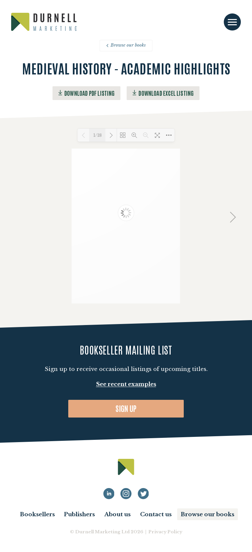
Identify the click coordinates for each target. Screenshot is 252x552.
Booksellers (37, 514)
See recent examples (126, 384)
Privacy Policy (165, 532)
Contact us (156, 514)
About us (117, 514)
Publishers (79, 514)
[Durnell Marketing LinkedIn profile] (109, 493)
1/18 (97, 135)
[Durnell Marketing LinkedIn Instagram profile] (126, 493)
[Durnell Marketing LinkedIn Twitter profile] (143, 493)
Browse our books (126, 45)
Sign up (126, 408)
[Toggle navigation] (232, 22)
